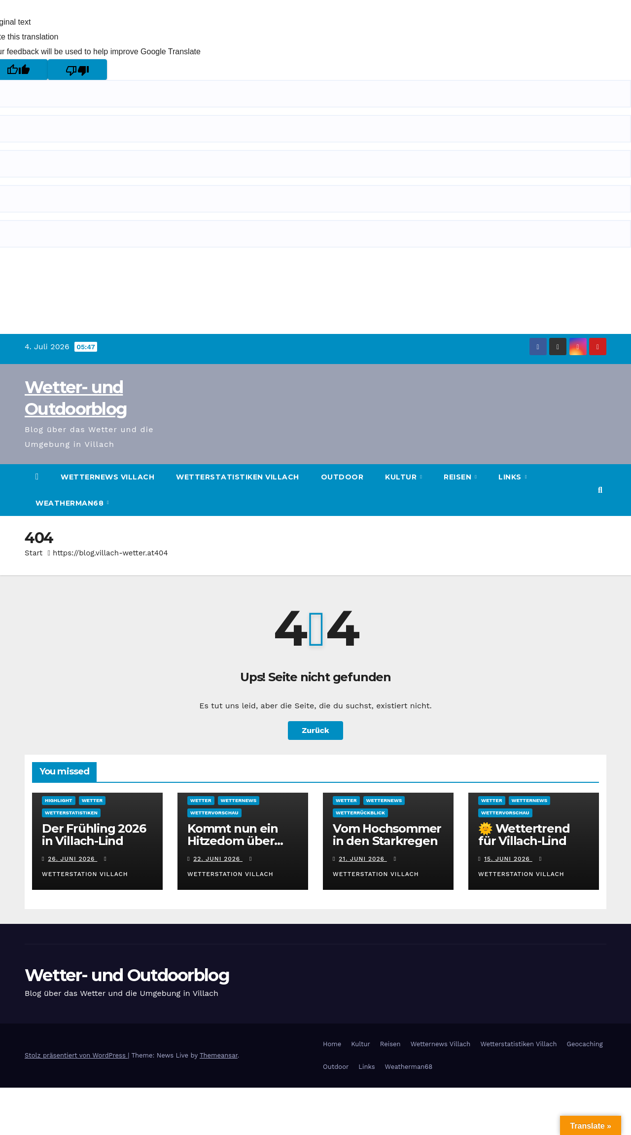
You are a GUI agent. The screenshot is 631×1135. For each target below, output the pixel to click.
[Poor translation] (77, 69)
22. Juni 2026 (218, 858)
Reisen (459, 477)
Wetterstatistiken (71, 812)
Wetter (92, 800)
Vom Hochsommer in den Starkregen (387, 834)
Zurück (315, 730)
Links (511, 477)
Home (332, 1044)
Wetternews (239, 800)
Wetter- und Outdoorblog (127, 975)
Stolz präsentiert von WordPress (76, 1055)
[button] (600, 490)
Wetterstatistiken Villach (237, 477)
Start (33, 553)
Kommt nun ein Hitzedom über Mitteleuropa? (232, 840)
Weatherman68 (70, 503)
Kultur (402, 477)
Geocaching (585, 1044)
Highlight (58, 800)
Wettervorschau (214, 812)
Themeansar (219, 1055)
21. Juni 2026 (363, 858)
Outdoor (342, 477)
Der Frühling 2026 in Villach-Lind (94, 834)
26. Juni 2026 (72, 858)
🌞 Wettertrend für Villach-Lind (523, 834)
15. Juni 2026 (508, 858)
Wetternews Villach (107, 477)
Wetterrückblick (360, 812)
